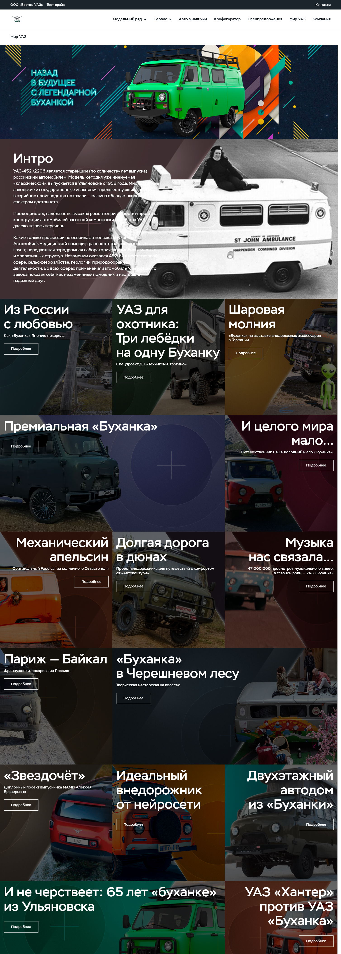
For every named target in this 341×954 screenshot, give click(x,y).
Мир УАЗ (297, 19)
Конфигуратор (227, 19)
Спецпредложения (265, 19)
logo (26, 19)
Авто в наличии (193, 19)
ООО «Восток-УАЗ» (26, 5)
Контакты (323, 5)
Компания (322, 19)
